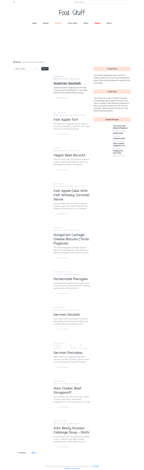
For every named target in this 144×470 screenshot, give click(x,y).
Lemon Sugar (59, 185)
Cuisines (58, 23)
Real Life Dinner (59, 344)
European (74, 79)
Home (36, 23)
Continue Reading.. (62, 98)
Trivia (85, 23)
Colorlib (96, 466)
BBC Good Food (60, 113)
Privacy (67, 468)
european (58, 275)
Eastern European (61, 79)
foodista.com (59, 76)
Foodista (57, 149)
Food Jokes (72, 23)
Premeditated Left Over (62, 273)
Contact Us (75, 468)
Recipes (45, 23)
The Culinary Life (60, 422)
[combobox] (102, 2)
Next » (34, 453)
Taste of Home (59, 382)
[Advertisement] (72, 43)
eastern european (72, 275)
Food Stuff (72, 12)
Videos (97, 23)
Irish (83, 116)
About (109, 23)
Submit (45, 69)
